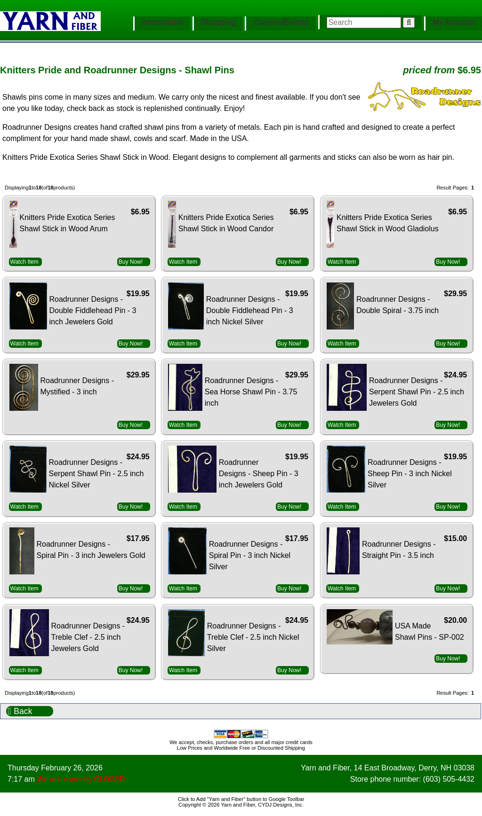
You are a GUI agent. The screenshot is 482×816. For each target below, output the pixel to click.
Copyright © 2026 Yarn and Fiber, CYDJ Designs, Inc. (241, 805)
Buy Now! (131, 262)
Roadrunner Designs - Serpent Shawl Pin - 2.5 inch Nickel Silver (96, 473)
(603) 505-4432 (448, 779)
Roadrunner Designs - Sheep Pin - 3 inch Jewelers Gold (258, 473)
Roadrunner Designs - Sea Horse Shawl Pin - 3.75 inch (251, 392)
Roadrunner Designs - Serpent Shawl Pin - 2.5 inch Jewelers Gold (416, 392)
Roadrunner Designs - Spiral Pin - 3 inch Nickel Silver (249, 555)
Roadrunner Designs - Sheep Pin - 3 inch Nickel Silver (410, 473)
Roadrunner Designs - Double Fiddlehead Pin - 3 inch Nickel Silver (249, 310)
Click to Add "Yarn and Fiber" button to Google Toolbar (241, 799)
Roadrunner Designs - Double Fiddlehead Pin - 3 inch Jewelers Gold (93, 310)
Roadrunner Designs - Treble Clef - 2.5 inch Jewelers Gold (88, 637)
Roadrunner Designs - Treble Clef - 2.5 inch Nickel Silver (253, 637)
